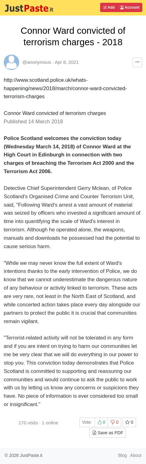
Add (109, 7)
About (135, 455)
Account (129, 7)
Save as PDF (107, 432)
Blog (122, 455)
